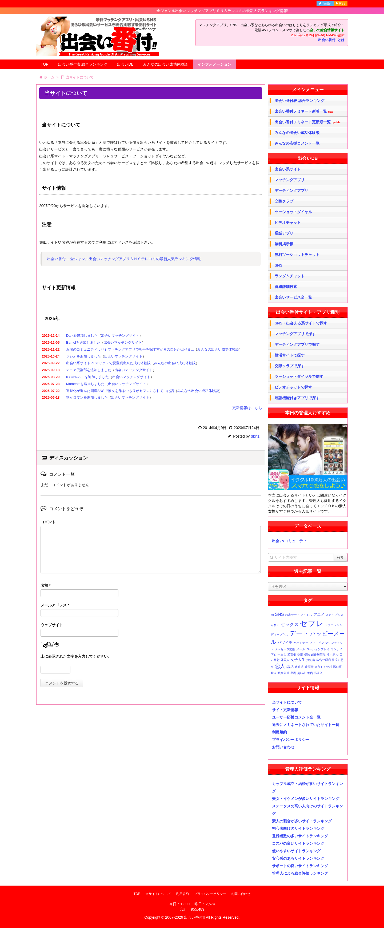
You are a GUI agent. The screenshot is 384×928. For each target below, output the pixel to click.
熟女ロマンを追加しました (87, 397)
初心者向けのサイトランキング (298, 828)
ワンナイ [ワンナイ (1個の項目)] (336, 649)
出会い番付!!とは (331, 40)
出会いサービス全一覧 (293, 297)
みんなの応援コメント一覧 (297, 143)
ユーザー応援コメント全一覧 (296, 717)
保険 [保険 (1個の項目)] (307, 654)
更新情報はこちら (247, 408)
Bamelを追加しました (83, 342)
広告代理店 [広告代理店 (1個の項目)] (323, 659)
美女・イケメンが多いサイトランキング (305, 798)
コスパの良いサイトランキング (298, 843)
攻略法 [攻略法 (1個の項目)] (299, 666)
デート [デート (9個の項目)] (299, 633)
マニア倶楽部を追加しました (88, 370)
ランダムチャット (290, 276)
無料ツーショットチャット (297, 254)
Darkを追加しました (82, 336)
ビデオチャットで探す (293, 387)
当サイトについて (287, 702)
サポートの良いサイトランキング (300, 866)
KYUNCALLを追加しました (87, 377)
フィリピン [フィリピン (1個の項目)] (316, 642)
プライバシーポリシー (290, 739)
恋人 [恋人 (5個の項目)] (280, 666)
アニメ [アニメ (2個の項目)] (319, 614)
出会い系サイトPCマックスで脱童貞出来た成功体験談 (108, 363)
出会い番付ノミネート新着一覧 (304, 111)
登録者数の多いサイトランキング (300, 836)
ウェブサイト (52, 625)
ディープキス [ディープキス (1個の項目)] (279, 634)
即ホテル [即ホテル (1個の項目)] (332, 654)
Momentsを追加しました (85, 384)
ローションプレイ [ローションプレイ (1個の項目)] (318, 649)
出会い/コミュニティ (289, 541)
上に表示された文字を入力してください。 (76, 656)
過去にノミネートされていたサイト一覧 (305, 725)
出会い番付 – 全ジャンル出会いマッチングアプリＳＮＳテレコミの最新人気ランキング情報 (124, 259)
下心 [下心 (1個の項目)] (274, 654)
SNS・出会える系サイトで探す (301, 323)
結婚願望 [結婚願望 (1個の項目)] (283, 673)
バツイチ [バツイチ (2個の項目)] (285, 642)
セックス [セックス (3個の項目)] (290, 624)
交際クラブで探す (290, 366)
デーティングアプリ (291, 190)
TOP (45, 64)
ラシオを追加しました (83, 356)
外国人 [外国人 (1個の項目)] (285, 659)
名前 (45, 585)
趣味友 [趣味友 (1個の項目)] (301, 673)
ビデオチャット (288, 222)
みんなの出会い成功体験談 (165, 64)
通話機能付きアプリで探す (297, 398)
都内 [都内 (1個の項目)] (310, 673)
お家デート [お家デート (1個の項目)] (292, 614)
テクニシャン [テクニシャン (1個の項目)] (333, 624)
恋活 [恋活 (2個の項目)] (290, 666)
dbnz (255, 436)
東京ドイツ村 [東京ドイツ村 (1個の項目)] (323, 666)
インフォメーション (214, 64)
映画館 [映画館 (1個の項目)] (309, 666)
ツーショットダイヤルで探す (299, 376)
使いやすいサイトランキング (296, 851)
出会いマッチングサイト (120, 336)
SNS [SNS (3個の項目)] (279, 614)
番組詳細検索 (286, 286)
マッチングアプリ (290, 180)
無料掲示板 (284, 244)
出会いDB (125, 64)
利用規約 (279, 732)
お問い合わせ (283, 747)
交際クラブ (284, 201)
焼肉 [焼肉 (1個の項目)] (274, 673)
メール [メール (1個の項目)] (300, 649)
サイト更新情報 (285, 710)
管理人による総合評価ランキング (300, 873)
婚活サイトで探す (290, 355)
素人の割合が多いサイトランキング (302, 821)
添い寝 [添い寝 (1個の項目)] (337, 666)
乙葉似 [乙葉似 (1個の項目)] (291, 654)
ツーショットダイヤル (293, 212)
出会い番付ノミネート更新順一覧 (308, 122)
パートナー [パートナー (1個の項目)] (301, 642)
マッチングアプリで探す (295, 334)
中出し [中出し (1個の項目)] (282, 654)
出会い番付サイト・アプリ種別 (307, 312)
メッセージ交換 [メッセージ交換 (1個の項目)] (285, 649)
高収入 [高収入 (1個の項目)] (318, 673)
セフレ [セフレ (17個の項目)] (312, 623)
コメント (48, 522)
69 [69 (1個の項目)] (272, 614)
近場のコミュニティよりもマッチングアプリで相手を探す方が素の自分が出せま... (130, 349)
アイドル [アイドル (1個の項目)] (306, 614)
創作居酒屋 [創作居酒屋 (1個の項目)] (318, 654)
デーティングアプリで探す (297, 344)
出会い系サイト (288, 169)
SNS (278, 265)
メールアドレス (55, 605)
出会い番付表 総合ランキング (83, 64)
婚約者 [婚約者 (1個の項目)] (310, 659)
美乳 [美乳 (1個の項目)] (293, 673)
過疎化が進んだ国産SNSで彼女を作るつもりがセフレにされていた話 (120, 391)
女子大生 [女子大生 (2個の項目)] (297, 659)
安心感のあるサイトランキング (298, 858)
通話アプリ (284, 233)
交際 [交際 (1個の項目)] (300, 654)
